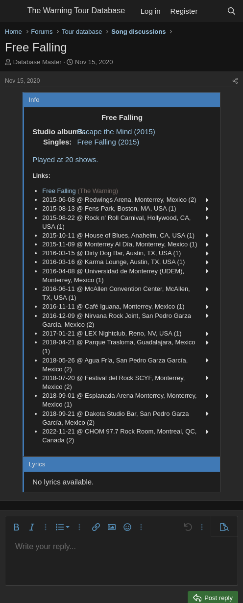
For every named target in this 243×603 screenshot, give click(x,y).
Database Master (37, 62)
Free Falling (59, 190)
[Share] (235, 81)
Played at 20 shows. (65, 159)
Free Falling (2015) (108, 142)
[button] (16, 527)
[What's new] (211, 11)
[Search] (231, 11)
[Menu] (13, 11)
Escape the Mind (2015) (116, 131)
